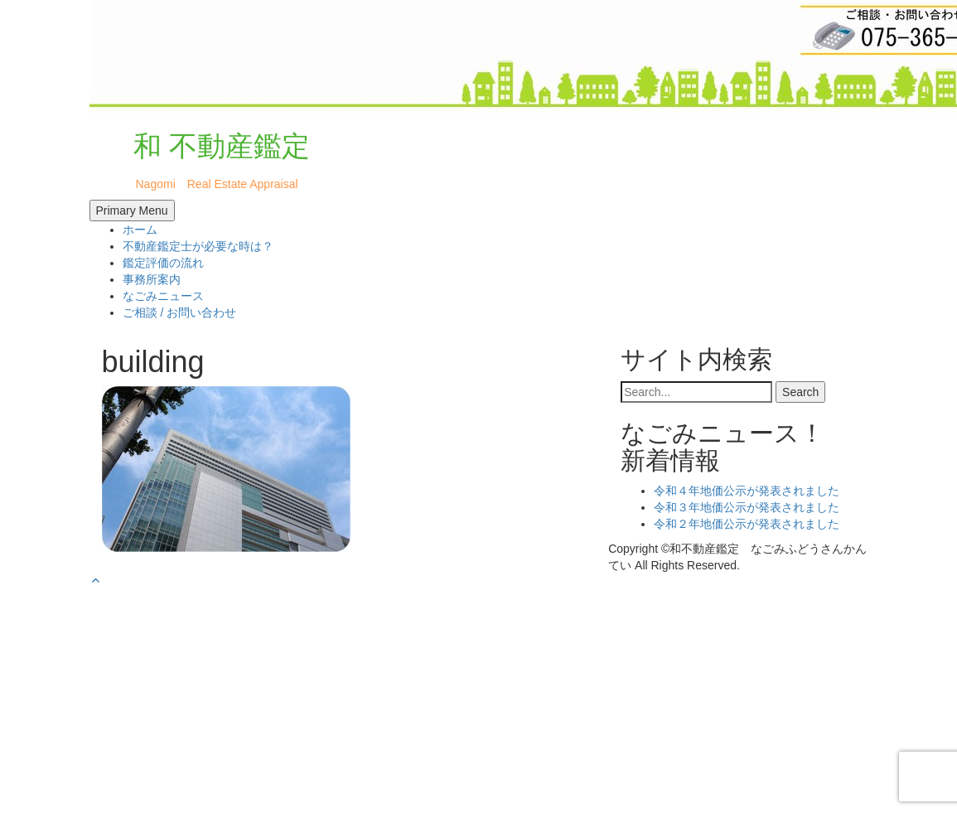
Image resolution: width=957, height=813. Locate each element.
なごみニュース (163, 295)
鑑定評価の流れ (163, 262)
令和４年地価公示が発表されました (746, 490)
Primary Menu (132, 210)
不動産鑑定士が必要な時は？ (198, 246)
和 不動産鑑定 (204, 146)
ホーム (140, 229)
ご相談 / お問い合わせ (180, 312)
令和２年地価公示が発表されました (746, 523)
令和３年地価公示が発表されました (746, 507)
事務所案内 (152, 279)
